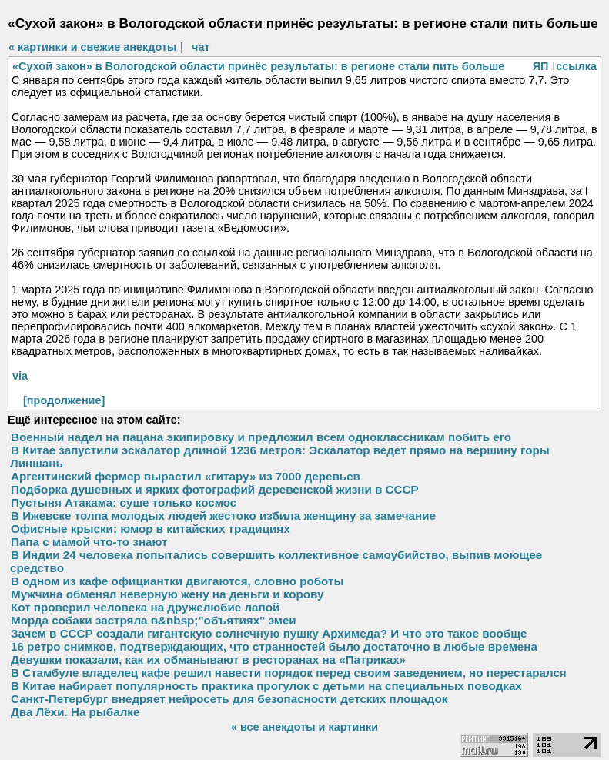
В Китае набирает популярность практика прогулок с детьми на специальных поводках (266, 685)
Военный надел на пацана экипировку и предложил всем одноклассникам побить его (261, 437)
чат (200, 47)
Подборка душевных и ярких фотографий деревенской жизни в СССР (215, 489)
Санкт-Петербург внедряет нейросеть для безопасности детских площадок (229, 698)
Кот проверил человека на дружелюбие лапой (145, 607)
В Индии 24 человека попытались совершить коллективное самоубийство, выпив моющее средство (276, 561)
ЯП (541, 66)
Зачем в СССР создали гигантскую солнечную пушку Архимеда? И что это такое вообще (269, 633)
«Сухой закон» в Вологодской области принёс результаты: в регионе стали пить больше (258, 66)
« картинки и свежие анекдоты (92, 47)
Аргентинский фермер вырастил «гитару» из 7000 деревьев (185, 476)
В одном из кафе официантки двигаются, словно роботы (177, 581)
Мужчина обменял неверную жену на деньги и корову (167, 594)
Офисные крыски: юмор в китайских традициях (150, 528)
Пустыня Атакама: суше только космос (123, 502)
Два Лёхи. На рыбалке (75, 711)
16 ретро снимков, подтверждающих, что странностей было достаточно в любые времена (274, 646)
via (20, 376)
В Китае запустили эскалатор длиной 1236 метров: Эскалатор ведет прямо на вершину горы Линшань (280, 457)
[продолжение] (64, 400)
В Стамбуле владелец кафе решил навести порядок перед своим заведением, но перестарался (289, 672)
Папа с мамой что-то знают (89, 541)
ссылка (576, 66)
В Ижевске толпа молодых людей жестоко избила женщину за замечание (223, 515)
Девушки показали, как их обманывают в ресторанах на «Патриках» (208, 659)
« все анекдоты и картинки (304, 727)
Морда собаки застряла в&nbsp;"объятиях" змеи (153, 620)
